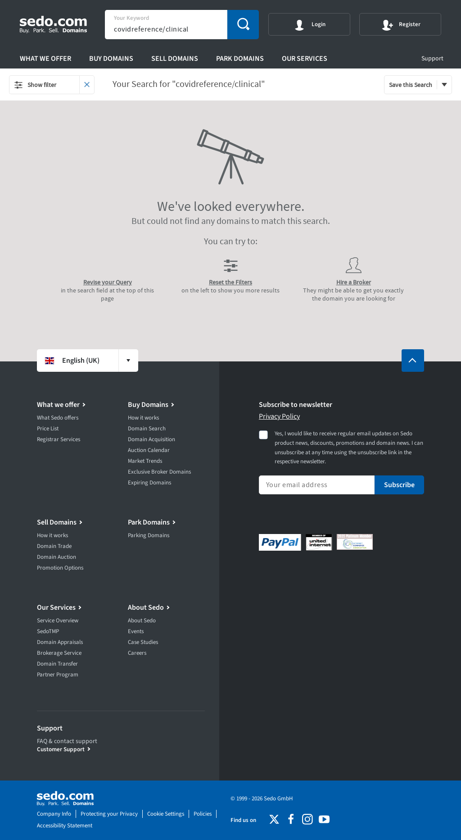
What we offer (45, 59)
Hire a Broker (353, 282)
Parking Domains (148, 535)
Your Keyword (131, 18)
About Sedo (146, 607)
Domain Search (147, 429)
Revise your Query (107, 282)
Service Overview (57, 620)
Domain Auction (56, 557)
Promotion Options (60, 568)
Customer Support (61, 749)
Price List (48, 429)
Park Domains (240, 59)
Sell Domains (174, 59)
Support (432, 58)
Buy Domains (111, 59)
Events (136, 631)
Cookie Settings (165, 814)
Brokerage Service (59, 653)
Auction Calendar (149, 450)
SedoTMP (48, 631)
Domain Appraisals (60, 642)
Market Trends (145, 461)
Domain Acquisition (151, 439)
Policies (203, 814)
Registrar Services (58, 439)
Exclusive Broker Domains (159, 472)
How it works (143, 418)
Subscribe (399, 485)
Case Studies (143, 642)
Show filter (35, 84)
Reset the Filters (230, 282)
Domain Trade (54, 546)
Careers (137, 653)
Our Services (304, 59)
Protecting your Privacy (109, 814)
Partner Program (57, 675)
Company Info (54, 814)
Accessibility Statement (64, 826)
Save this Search (410, 85)
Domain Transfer (57, 664)
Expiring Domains (149, 483)
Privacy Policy (279, 416)
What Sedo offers (57, 418)
